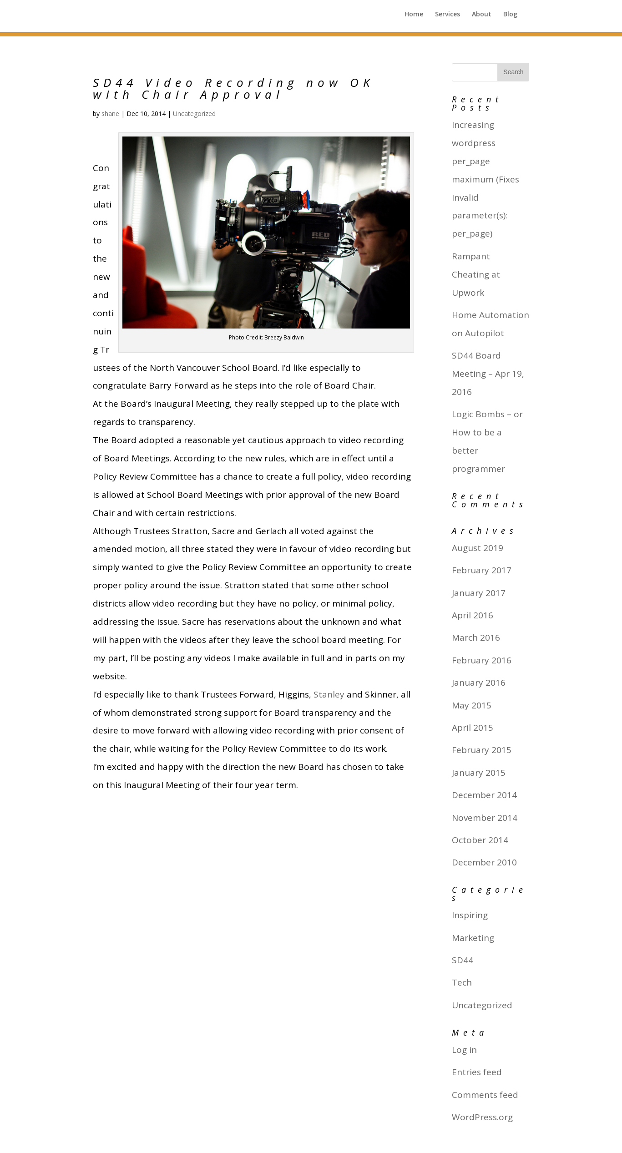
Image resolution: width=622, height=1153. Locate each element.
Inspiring (470, 915)
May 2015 (471, 705)
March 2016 (476, 637)
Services (446, 18)
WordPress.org (482, 1117)
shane (110, 113)
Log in (464, 1050)
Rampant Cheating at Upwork (476, 274)
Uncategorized (194, 113)
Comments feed (485, 1095)
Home (412, 18)
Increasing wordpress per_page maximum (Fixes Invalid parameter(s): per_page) (485, 179)
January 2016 (479, 682)
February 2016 (481, 660)
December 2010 (484, 862)
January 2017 (479, 593)
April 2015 (472, 727)
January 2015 (479, 773)
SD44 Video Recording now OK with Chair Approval (233, 88)
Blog (510, 18)
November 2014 (484, 818)
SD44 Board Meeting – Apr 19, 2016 (488, 373)
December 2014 (484, 795)
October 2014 (480, 840)
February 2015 (481, 750)
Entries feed (477, 1072)
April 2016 (472, 615)
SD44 (462, 960)
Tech (462, 982)
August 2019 (477, 548)
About (481, 18)
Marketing (473, 938)
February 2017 (481, 570)
